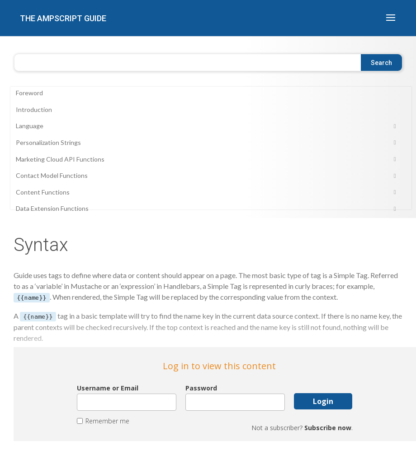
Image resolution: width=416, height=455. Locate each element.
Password (201, 388)
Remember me (107, 421)
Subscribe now (327, 427)
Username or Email (107, 388)
